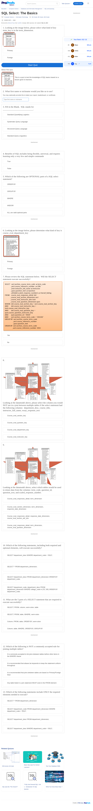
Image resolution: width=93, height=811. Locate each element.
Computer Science (9, 17)
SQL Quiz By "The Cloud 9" (10, 787)
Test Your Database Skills (53, 766)
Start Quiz (33, 65)
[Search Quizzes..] (43, 4)
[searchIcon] (57, 3)
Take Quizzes (66, 3)
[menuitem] (66, 4)
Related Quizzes (7, 749)
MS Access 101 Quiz (8, 766)
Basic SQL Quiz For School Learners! (31, 766)
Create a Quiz (78, 3)
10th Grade (46, 17)
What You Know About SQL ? (54, 787)
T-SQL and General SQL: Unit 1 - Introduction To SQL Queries (32, 787)
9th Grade (40, 17)
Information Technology (22, 17)
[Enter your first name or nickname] (16, 99)
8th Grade (34, 17)
